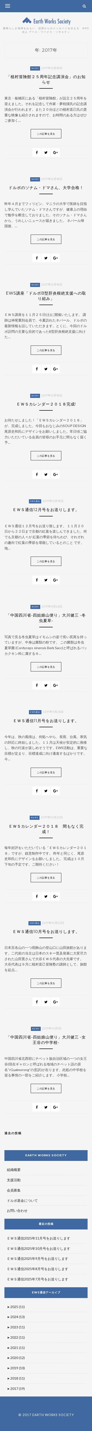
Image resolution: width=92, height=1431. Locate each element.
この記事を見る (46, 133)
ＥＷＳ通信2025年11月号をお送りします (38, 1238)
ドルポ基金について (22, 1200)
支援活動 (14, 1180)
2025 (17, 1307)
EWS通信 (35, 501)
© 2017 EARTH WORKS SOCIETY (46, 1415)
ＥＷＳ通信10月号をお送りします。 (46, 931)
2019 (17, 1368)
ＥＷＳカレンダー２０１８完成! (46, 404)
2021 (17, 1348)
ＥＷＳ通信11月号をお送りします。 (46, 720)
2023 (17, 1327)
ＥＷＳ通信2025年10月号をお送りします (38, 1248)
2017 (17, 1388)
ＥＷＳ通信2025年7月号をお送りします (37, 1279)
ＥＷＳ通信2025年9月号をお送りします (37, 1258)
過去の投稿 (13, 1133)
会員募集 (14, 1190)
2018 (17, 1378)
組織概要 (14, 1170)
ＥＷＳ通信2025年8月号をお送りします (37, 1269)
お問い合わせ (17, 1210)
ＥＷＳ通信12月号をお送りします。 (46, 509)
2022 (17, 1337)
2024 (17, 1317)
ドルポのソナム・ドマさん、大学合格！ (46, 187)
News (35, 68)
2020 (17, 1358)
